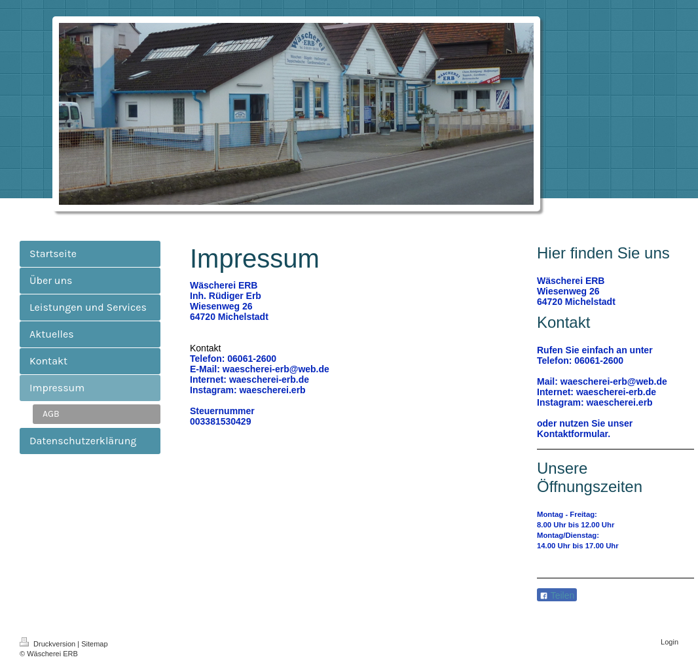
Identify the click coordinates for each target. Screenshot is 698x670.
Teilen (557, 595)
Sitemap (94, 644)
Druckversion (48, 644)
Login (669, 642)
